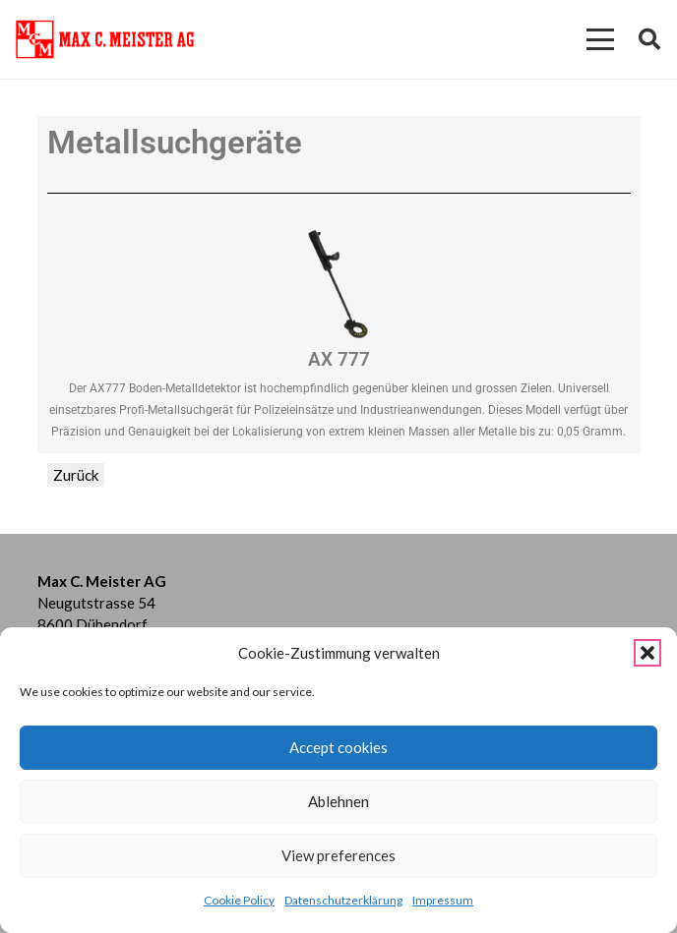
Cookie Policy (239, 900)
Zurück (75, 475)
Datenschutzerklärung (343, 900)
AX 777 (339, 359)
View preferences (338, 855)
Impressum (442, 900)
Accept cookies (338, 747)
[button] (647, 653)
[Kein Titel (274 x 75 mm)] (105, 39)
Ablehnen (338, 801)
